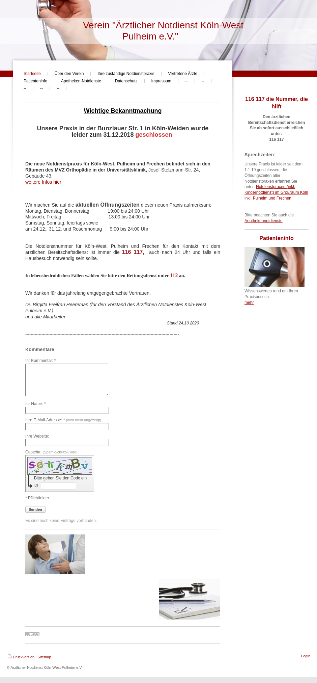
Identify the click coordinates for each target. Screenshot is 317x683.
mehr (249, 302)
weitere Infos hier (43, 182)
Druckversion (20, 663)
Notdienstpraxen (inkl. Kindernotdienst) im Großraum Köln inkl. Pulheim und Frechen (276, 192)
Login (305, 662)
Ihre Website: (37, 442)
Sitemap (44, 663)
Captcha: (51, 458)
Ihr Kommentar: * (40, 360)
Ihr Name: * (35, 410)
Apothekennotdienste (263, 220)
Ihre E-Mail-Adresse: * (63, 426)
